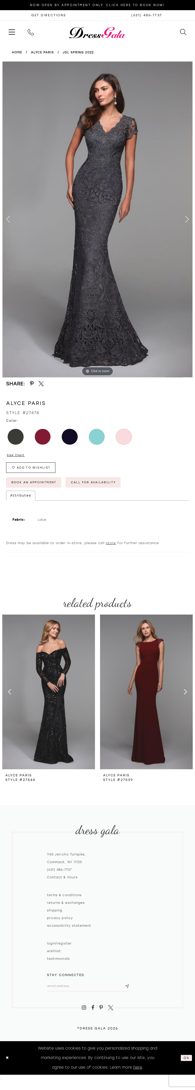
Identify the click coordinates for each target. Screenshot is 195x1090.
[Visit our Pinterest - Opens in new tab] (101, 1015)
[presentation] (48, 697)
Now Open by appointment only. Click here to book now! (97, 5)
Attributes (20, 501)
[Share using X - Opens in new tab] (41, 384)
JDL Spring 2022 (78, 52)
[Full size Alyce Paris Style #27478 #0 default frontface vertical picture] (97, 219)
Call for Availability (111, 487)
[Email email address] (95, 992)
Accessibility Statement (69, 931)
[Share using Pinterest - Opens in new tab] (32, 384)
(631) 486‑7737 (59, 875)
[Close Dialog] (8, 1065)
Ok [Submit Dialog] (185, 1065)
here (137, 1074)
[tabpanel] (97, 219)
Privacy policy (60, 923)
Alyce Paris (42, 52)
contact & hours (62, 883)
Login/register (59, 949)
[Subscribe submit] (141, 992)
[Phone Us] (30, 31)
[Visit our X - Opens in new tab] (110, 1015)
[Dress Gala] (97, 32)
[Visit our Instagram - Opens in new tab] (84, 1015)
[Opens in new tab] (49, 15)
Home (17, 52)
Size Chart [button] (18, 455)
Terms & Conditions (64, 901)
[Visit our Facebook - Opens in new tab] (92, 1015)
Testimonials (58, 964)
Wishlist (54, 956)
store (111, 548)
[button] (11, 31)
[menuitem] (11, 31)
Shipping (54, 916)
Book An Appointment (39, 487)
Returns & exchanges (66, 908)
